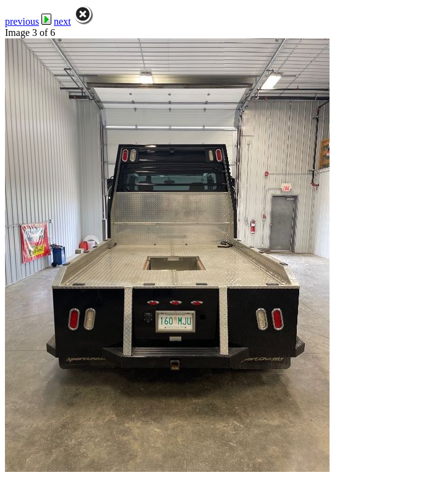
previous (22, 21)
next (62, 21)
